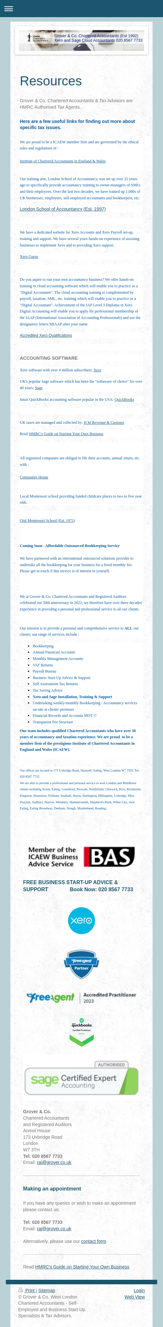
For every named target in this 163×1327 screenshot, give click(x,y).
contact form (93, 1241)
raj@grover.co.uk (54, 1162)
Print (27, 1290)
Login (139, 1290)
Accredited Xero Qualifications (46, 335)
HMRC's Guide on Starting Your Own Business (82, 1266)
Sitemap (46, 1290)
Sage (39, 388)
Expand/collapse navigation (81, 9)
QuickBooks (124, 399)
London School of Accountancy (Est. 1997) (63, 209)
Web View (134, 1297)
